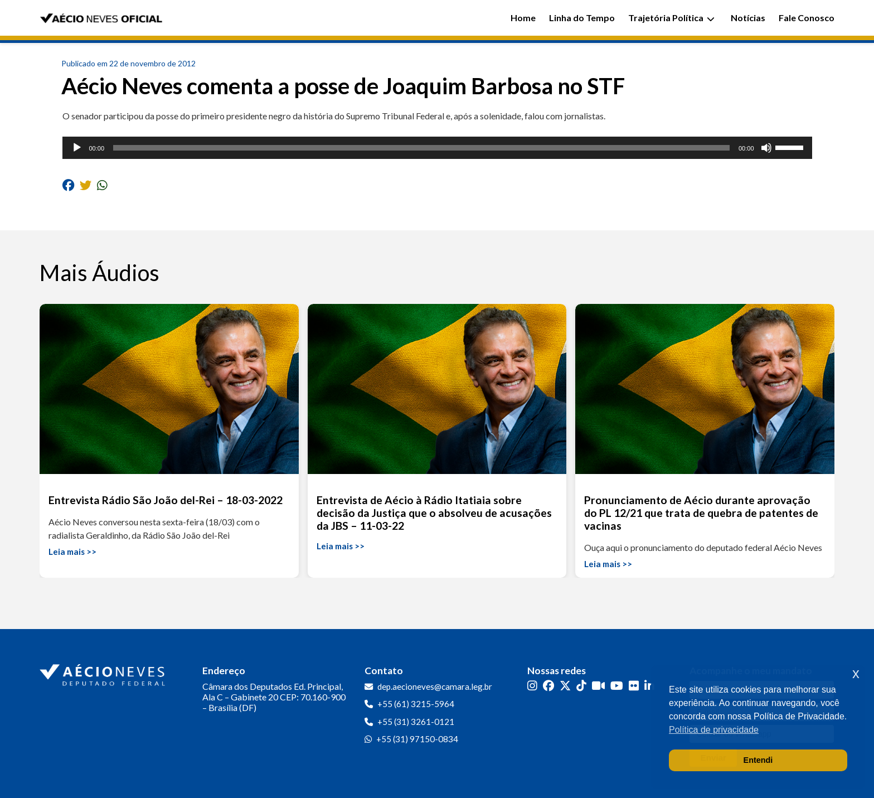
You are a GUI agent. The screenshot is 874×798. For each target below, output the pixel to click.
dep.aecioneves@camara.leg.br (434, 686)
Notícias (748, 17)
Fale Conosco (806, 17)
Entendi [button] (758, 760)
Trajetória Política (671, 17)
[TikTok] (581, 685)
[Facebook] (548, 685)
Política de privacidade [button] (714, 729)
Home (523, 17)
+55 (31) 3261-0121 (415, 722)
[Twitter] (565, 685)
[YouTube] (616, 685)
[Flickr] (634, 685)
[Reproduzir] (76, 147)
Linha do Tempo (582, 17)
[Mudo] (766, 147)
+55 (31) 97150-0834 (417, 739)
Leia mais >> (72, 551)
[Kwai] (598, 685)
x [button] (856, 673)
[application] (437, 148)
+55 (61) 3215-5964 (415, 704)
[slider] (421, 148)
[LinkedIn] (649, 685)
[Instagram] (532, 685)
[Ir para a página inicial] (104, 672)
